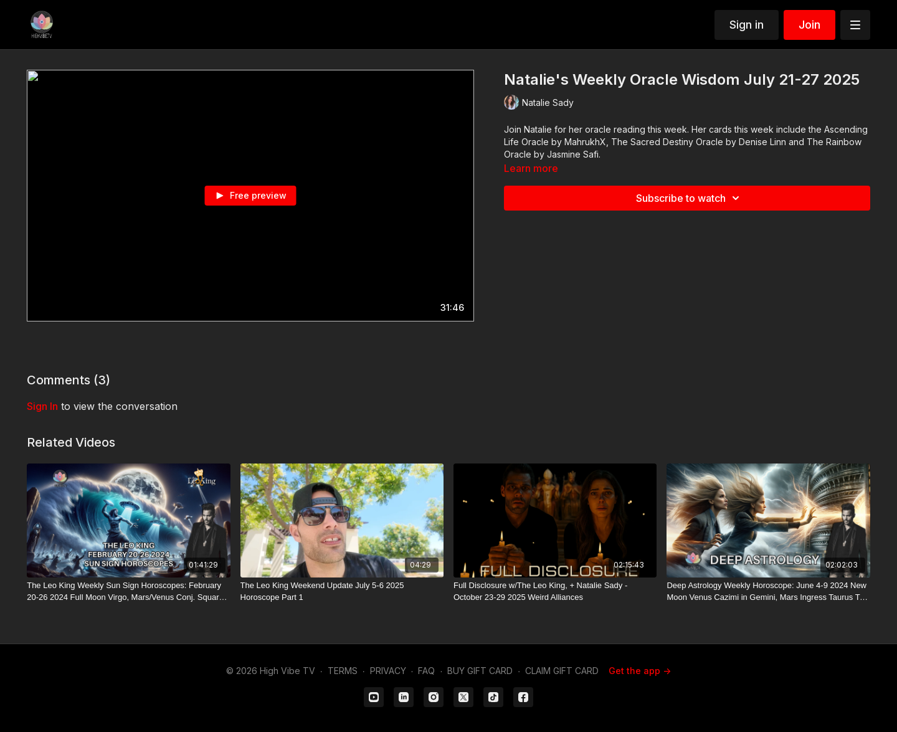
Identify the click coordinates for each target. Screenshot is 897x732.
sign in (42, 406)
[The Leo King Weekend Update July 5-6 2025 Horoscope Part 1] (342, 591)
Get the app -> (640, 670)
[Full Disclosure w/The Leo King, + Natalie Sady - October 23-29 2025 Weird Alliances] (555, 591)
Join (809, 24)
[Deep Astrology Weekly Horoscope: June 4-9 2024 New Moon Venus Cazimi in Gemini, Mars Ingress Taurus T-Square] (768, 591)
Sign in (746, 24)
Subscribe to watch (689, 198)
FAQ (426, 670)
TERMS (343, 670)
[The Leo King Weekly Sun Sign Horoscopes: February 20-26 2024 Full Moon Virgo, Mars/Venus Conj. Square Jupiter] (128, 591)
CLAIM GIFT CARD (562, 670)
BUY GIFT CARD (480, 670)
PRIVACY (388, 670)
